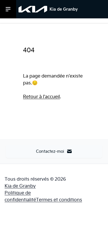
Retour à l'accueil (41, 96)
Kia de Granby (20, 186)
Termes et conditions (59, 199)
